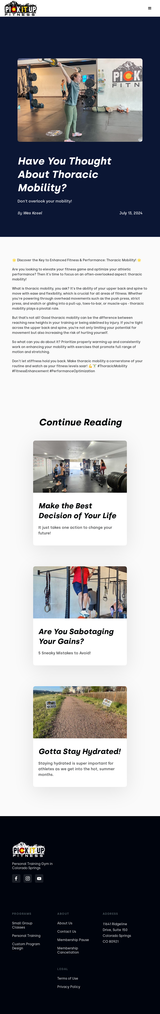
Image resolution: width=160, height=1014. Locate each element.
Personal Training (26, 936)
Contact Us (66, 932)
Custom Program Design (26, 946)
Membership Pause (73, 940)
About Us (64, 923)
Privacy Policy (68, 987)
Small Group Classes (22, 925)
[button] (150, 8)
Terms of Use (67, 978)
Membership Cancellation (68, 950)
